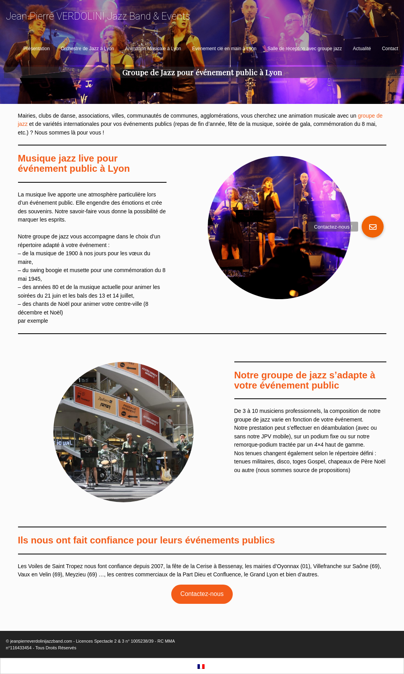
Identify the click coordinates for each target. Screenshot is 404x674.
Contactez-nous (201, 593)
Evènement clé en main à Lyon (224, 48)
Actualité (362, 48)
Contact (390, 48)
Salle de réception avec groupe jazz (304, 48)
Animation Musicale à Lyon (153, 48)
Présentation (37, 48)
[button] (373, 227)
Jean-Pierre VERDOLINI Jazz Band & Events (98, 16)
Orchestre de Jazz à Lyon (87, 48)
